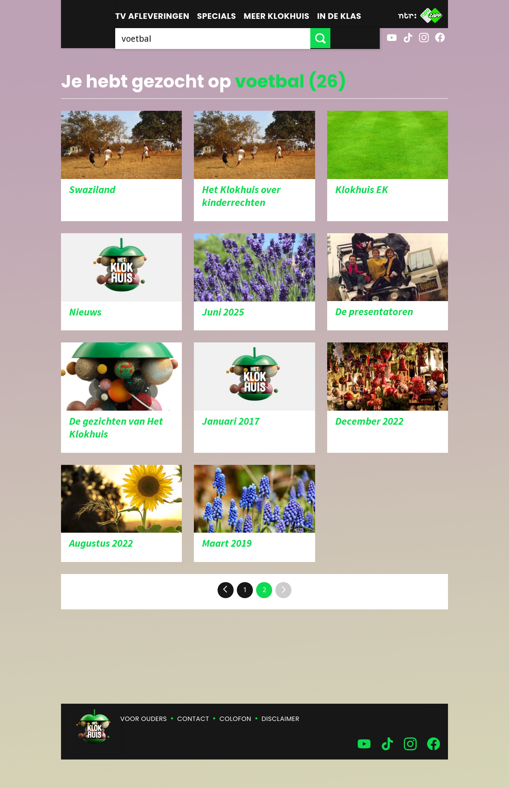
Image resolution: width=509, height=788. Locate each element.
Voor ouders (143, 718)
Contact (193, 718)
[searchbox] (237, 38)
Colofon (235, 718)
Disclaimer (280, 718)
